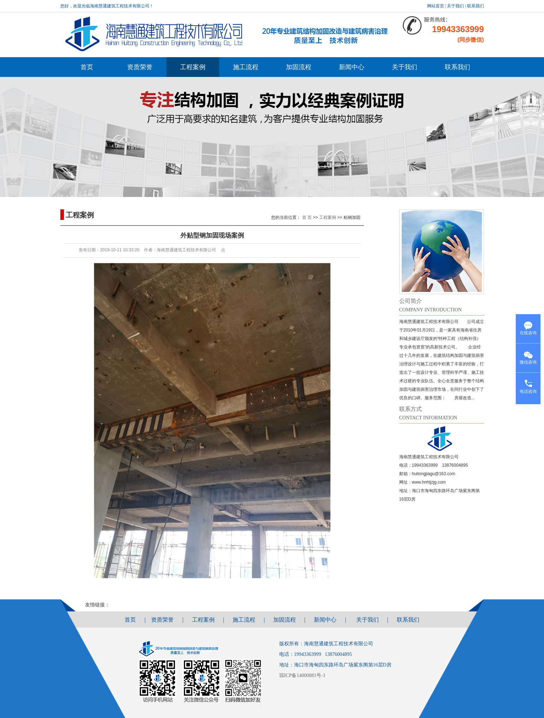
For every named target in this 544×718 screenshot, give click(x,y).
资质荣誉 (140, 67)
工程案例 (192, 67)
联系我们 (475, 6)
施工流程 (245, 67)
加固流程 (298, 67)
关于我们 (455, 6)
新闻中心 (351, 67)
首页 (86, 67)
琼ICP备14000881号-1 (303, 675)
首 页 (307, 217)
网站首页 (435, 6)
